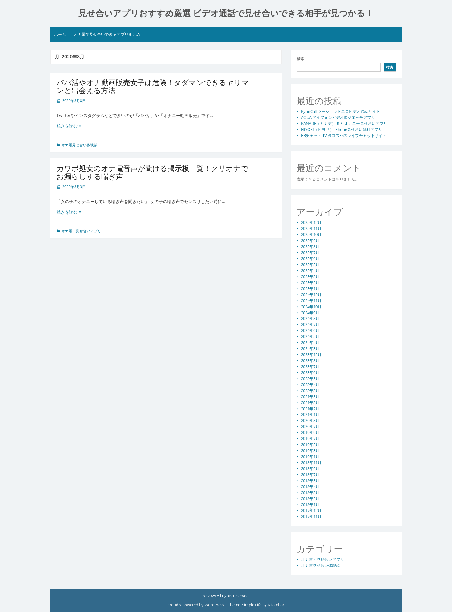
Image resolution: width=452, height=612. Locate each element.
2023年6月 (310, 372)
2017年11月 (311, 516)
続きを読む (71, 126)
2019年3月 (310, 450)
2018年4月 (310, 486)
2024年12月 (311, 294)
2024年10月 (311, 306)
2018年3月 (310, 492)
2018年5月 (310, 480)
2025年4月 (310, 270)
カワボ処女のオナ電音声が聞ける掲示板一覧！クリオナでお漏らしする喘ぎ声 (152, 172)
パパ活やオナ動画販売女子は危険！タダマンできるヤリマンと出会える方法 (153, 86)
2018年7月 (310, 474)
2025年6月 (310, 258)
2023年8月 (310, 360)
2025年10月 (311, 234)
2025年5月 (310, 264)
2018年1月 (310, 504)
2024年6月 (310, 330)
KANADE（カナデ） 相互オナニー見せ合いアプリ (344, 123)
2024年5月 (310, 336)
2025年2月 (310, 282)
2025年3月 (310, 276)
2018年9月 (310, 468)
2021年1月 (310, 414)
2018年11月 (311, 462)
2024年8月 (310, 318)
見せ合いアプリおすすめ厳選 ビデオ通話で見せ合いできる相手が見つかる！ (226, 13)
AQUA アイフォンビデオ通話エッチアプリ (338, 117)
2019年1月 (310, 456)
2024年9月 (310, 312)
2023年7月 (310, 366)
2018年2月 (310, 498)
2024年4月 (310, 342)
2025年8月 (310, 246)
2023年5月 (310, 378)
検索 (300, 58)
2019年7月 (310, 438)
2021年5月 (310, 396)
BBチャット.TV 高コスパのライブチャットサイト (343, 135)
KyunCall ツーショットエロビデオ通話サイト (340, 111)
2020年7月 (310, 426)
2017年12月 (311, 510)
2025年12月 (311, 222)
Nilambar (276, 604)
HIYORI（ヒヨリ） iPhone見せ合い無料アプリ (341, 129)
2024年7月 (310, 324)
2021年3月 (310, 402)
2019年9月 (310, 432)
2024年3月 (310, 348)
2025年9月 (310, 240)
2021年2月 (310, 408)
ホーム (60, 34)
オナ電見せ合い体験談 (79, 144)
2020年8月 (310, 420)
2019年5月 (310, 444)
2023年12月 (311, 354)
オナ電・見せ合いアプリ (81, 230)
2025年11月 (311, 228)
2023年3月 (310, 390)
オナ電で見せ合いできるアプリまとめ (107, 34)
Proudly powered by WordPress (195, 604)
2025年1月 (310, 288)
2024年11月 (311, 300)
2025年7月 (310, 252)
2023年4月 (310, 384)
